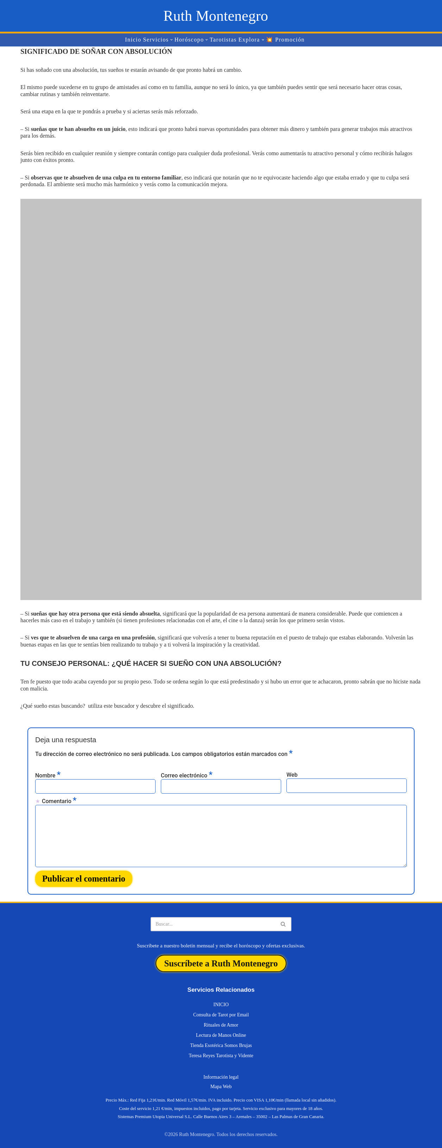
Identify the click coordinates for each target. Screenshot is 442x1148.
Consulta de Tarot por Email (221, 1010)
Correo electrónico (187, 773)
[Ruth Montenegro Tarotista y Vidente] (215, 16)
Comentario (59, 798)
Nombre (48, 773)
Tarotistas (223, 40)
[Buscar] (213, 921)
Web (291, 772)
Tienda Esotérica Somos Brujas (221, 1040)
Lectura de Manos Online (221, 1030)
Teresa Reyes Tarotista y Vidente (221, 1051)
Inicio (134, 40)
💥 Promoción (284, 40)
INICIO (221, 1000)
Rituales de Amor (221, 1020)
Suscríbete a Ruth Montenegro (221, 959)
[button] (172, 40)
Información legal (221, 1072)
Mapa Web (221, 1082)
